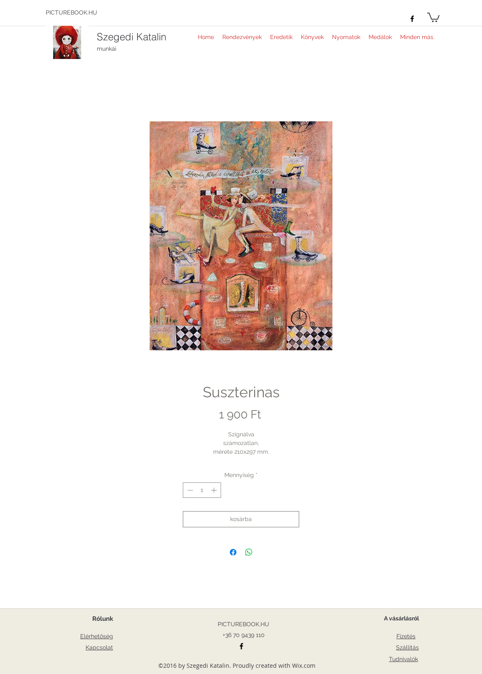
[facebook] (412, 19)
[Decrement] (189, 490)
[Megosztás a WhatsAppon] (249, 552)
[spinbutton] (201, 490)
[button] (433, 17)
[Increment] (214, 490)
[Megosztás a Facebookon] (233, 552)
